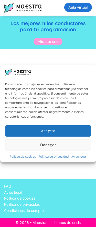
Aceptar (48, 130)
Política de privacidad (53, 156)
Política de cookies (23, 156)
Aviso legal (79, 156)
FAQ (7, 186)
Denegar (48, 144)
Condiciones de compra (24, 210)
